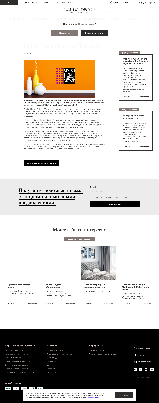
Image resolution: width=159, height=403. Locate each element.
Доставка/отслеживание (16, 364)
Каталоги (51, 360)
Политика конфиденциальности (62, 353)
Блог (49, 364)
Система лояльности (14, 349)
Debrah (47, 2)
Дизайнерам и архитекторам (102, 353)
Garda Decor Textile (29, 2)
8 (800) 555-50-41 (121, 2)
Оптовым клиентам (98, 349)
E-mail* (93, 187)
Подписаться (115, 204)
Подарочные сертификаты (17, 360)
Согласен (124, 395)
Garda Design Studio (65, 2)
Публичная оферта (56, 349)
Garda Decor (10, 2)
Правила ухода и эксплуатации (19, 372)
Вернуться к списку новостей (41, 163)
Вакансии (51, 368)
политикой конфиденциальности (115, 198)
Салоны (141, 353)
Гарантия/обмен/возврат (16, 368)
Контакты (51, 372)
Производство (54, 356)
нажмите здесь (93, 397)
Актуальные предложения (17, 353)
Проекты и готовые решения (79, 239)
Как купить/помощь (14, 356)
